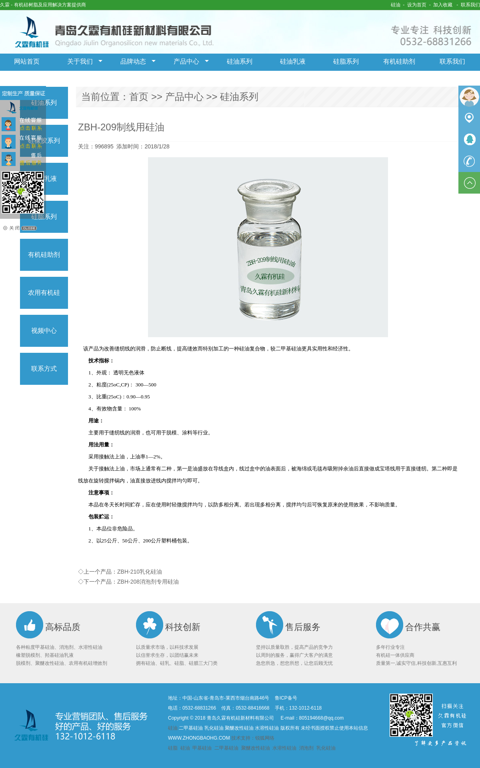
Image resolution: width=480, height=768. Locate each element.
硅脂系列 (346, 61)
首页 (138, 96)
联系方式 (44, 368)
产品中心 (186, 61)
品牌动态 (133, 61)
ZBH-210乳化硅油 (139, 571)
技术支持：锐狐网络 (252, 738)
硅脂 (173, 748)
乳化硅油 (326, 748)
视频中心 (44, 330)
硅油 (395, 5)
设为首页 (416, 5)
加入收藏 (442, 5)
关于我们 (80, 61)
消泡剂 (306, 748)
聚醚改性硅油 (255, 748)
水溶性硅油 (284, 748)
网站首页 (27, 61)
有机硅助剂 (399, 61)
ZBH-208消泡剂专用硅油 (148, 581)
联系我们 (470, 5)
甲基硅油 (202, 748)
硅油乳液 (293, 61)
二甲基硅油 (226, 748)
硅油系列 (239, 61)
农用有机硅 (44, 292)
